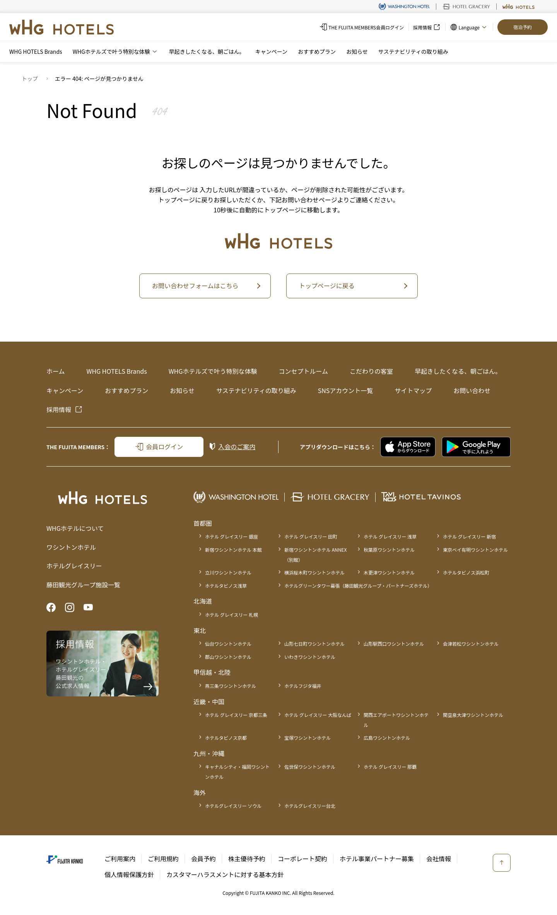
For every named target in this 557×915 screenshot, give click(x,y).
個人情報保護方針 (129, 874)
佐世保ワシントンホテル (309, 766)
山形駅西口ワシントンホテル (394, 643)
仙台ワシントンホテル (228, 643)
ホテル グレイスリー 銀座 (231, 536)
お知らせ (357, 51)
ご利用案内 (119, 858)
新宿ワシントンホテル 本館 (233, 549)
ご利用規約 (163, 858)
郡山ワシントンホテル (228, 656)
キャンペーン (271, 51)
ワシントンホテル (71, 547)
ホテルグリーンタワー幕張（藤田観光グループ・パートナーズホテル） (358, 585)
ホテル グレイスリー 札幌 (231, 614)
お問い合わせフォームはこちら (195, 285)
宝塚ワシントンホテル (307, 737)
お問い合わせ (471, 390)
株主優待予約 (246, 858)
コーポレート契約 (302, 858)
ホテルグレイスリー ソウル (233, 805)
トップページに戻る (327, 285)
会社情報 (438, 858)
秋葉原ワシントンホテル (389, 549)
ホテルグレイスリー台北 (309, 805)
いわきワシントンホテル (309, 656)
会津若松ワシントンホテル (471, 643)
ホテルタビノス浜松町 (466, 572)
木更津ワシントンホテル (389, 572)
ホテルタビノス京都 (226, 737)
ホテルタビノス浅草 (226, 585)
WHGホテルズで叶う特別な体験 (213, 371)
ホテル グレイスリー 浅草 (390, 536)
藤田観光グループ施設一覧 (83, 584)
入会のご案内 (236, 446)
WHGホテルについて (75, 528)
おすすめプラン (317, 51)
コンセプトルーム (303, 371)
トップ (30, 78)
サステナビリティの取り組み (413, 51)
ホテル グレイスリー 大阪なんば (317, 714)
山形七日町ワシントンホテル (314, 643)
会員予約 (203, 858)
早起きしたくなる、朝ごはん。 (207, 51)
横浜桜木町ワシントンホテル (314, 572)
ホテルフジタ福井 (302, 685)
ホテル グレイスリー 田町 (310, 536)
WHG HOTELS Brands (35, 51)
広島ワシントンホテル (387, 737)
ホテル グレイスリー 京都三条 (236, 714)
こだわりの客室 (371, 371)
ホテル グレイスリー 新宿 (469, 536)
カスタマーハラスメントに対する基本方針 (225, 874)
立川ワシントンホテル (228, 572)
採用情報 (58, 409)
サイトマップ (413, 390)
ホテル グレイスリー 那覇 (390, 766)
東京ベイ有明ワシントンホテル (475, 549)
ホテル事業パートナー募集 (377, 858)
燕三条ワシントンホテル (230, 685)
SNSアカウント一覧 (345, 390)
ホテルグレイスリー (74, 565)
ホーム (55, 371)
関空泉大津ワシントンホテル (473, 714)
